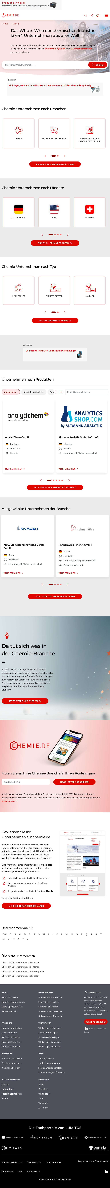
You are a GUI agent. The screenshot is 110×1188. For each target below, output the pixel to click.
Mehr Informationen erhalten (26, 905)
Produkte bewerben (11, 1041)
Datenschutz (33, 1171)
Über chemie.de (53, 1162)
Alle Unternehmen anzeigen (55, 320)
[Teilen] (92, 15)
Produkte (43, 1089)
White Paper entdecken (49, 1028)
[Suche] (86, 15)
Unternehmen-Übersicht (50, 1015)
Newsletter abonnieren (74, 781)
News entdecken (10, 997)
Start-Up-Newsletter (12, 1006)
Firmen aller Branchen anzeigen (55, 164)
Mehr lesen (10, 801)
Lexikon (5, 1084)
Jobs (40, 1098)
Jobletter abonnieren (49, 1063)
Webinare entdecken (12, 1058)
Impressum (7, 1171)
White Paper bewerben (49, 1041)
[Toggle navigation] (106, 16)
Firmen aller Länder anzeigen (55, 243)
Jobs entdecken (46, 1058)
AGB (20, 1171)
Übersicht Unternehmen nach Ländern (20, 975)
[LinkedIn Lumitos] (106, 1171)
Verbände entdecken (48, 1006)
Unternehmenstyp (82, 48)
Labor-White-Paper (47, 1032)
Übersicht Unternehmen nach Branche (20, 962)
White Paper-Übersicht (49, 1046)
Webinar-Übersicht (11, 1067)
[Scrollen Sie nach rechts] (61, 392)
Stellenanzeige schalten (50, 1067)
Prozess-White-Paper (49, 1037)
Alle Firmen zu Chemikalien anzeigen (55, 487)
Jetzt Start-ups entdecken (25, 701)
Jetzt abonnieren (96, 1021)
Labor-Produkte (9, 1032)
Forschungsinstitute (12, 1093)
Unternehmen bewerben (50, 1011)
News (41, 1084)
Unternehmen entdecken (50, 997)
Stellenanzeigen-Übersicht (51, 1072)
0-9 (5, 934)
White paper (44, 1093)
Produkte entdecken (12, 1028)
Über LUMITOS (34, 1162)
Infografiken (8, 1089)
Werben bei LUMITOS (12, 1162)
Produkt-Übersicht (11, 1046)
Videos (5, 1098)
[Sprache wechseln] (98, 15)
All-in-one (43, 1107)
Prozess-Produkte (11, 1037)
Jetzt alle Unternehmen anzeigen (55, 596)
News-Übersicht (9, 1011)
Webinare (43, 1102)
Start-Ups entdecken (48, 1002)
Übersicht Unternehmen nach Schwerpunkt (23, 971)
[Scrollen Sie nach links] (57, 392)
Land (62, 48)
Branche (51, 48)
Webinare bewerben (11, 1063)
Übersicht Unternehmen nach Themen (21, 966)
